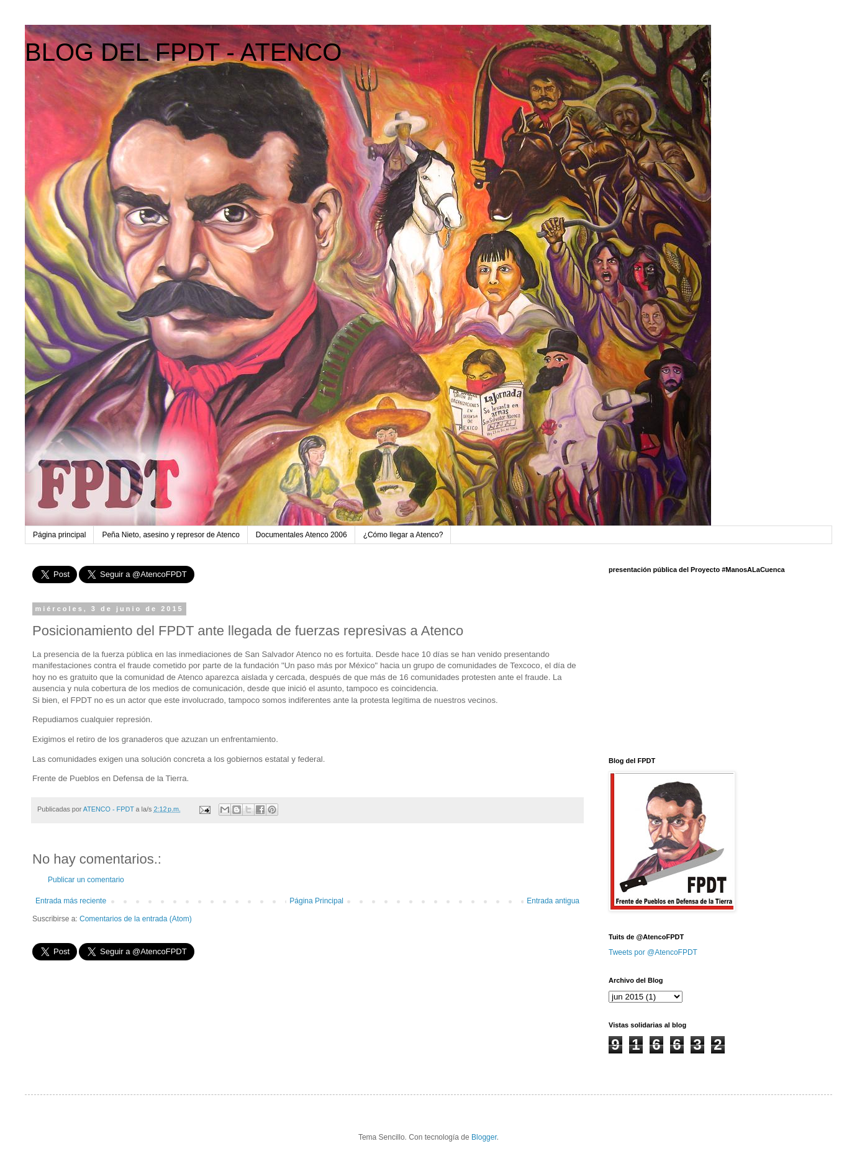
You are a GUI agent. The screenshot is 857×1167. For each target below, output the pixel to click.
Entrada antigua (553, 900)
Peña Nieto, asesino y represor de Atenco (170, 534)
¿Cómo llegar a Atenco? (403, 534)
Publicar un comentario (86, 879)
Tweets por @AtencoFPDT (653, 952)
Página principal (59, 534)
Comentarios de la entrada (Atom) (135, 918)
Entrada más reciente (70, 900)
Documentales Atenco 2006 (301, 534)
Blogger (484, 1137)
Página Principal (316, 900)
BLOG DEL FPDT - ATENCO (183, 52)
